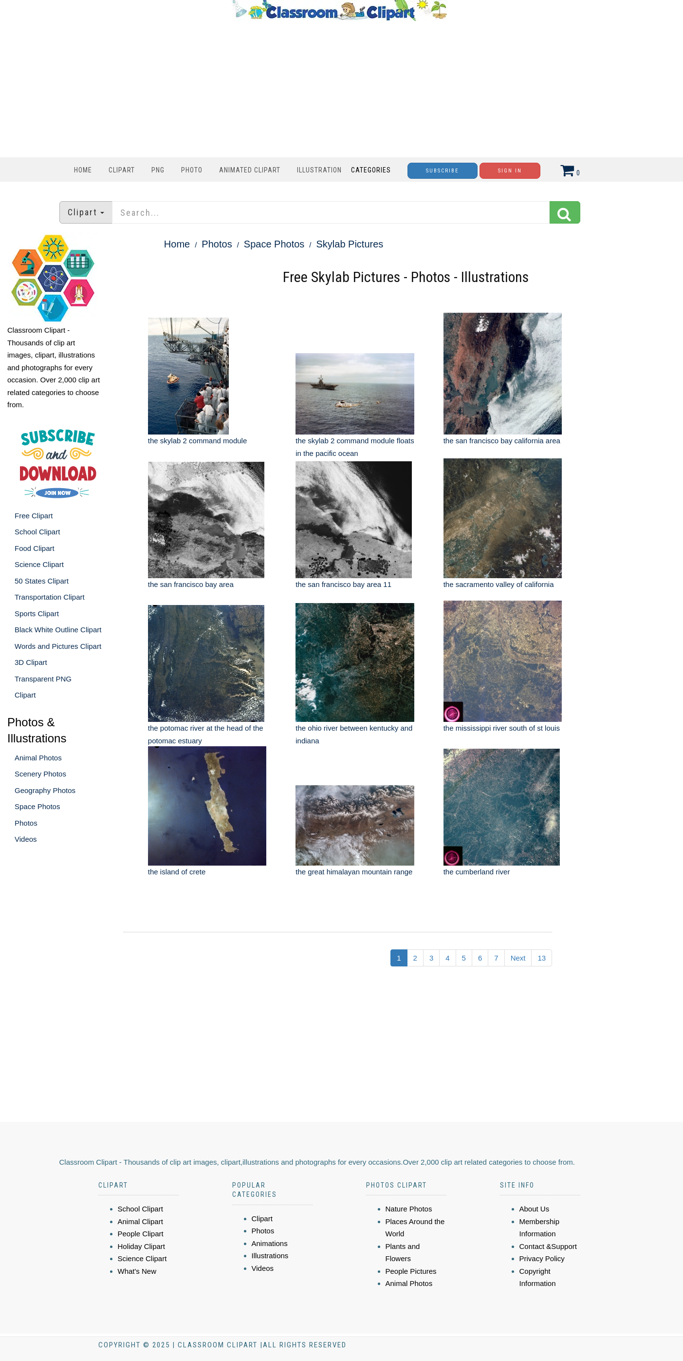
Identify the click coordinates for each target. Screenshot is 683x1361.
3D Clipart (31, 662)
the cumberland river (476, 872)
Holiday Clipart (142, 1246)
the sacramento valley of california (498, 584)
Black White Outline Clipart (58, 629)
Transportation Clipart (50, 597)
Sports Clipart (37, 613)
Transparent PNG (43, 679)
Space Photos (37, 806)
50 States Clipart (42, 581)
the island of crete (176, 872)
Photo (192, 170)
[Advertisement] (339, 89)
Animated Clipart (249, 170)
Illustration (319, 170)
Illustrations (270, 1255)
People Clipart (141, 1233)
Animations (270, 1243)
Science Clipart (39, 564)
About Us (534, 1209)
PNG (158, 170)
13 (541, 958)
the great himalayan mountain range (353, 872)
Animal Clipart (140, 1221)
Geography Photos (45, 790)
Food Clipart (35, 548)
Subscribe (442, 171)
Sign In (510, 171)
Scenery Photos (40, 774)
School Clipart (37, 532)
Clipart (122, 170)
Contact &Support (548, 1246)
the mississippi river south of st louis (501, 728)
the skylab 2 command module (197, 440)
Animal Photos (38, 758)
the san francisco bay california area (501, 440)
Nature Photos (409, 1209)
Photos (26, 823)
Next (518, 958)
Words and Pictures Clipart (58, 646)
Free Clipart (34, 515)
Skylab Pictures (350, 244)
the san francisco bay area (191, 584)
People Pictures (411, 1271)
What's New (137, 1271)
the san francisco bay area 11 (343, 584)
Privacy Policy (542, 1258)
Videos (26, 839)
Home (83, 170)
